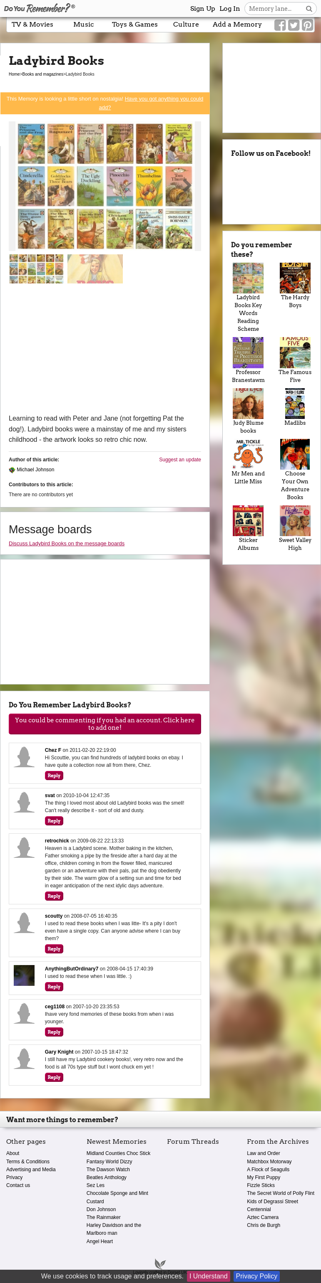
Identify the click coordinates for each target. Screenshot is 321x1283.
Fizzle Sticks (261, 1185)
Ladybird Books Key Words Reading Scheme (248, 297)
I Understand (208, 1276)
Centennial (259, 1209)
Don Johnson (101, 1209)
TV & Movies (32, 24)
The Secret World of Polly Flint (280, 1193)
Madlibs (295, 407)
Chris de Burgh (263, 1225)
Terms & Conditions (28, 1162)
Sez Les (96, 1185)
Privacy (14, 1177)
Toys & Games (135, 24)
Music (83, 24)
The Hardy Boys (295, 285)
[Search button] (309, 8)
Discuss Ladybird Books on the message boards (66, 543)
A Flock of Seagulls (268, 1169)
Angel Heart (100, 1241)
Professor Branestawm (248, 360)
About (12, 1153)
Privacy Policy (257, 1276)
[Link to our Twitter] (293, 25)
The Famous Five (295, 360)
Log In (229, 8)
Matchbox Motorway (269, 1162)
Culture (186, 24)
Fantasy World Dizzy (109, 1162)
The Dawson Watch (108, 1169)
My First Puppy (263, 1177)
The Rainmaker (104, 1217)
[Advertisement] (105, 351)
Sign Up (202, 8)
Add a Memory (237, 24)
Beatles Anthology (107, 1177)
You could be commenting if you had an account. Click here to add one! (105, 724)
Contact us (18, 1185)
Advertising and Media (31, 1169)
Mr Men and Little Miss (248, 462)
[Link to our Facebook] (280, 25)
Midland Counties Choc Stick (118, 1153)
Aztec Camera (263, 1217)
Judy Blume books (248, 411)
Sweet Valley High (295, 528)
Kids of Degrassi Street (272, 1201)
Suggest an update (180, 460)
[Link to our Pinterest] (307, 25)
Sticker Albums (248, 528)
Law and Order (263, 1153)
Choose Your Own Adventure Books (295, 469)
